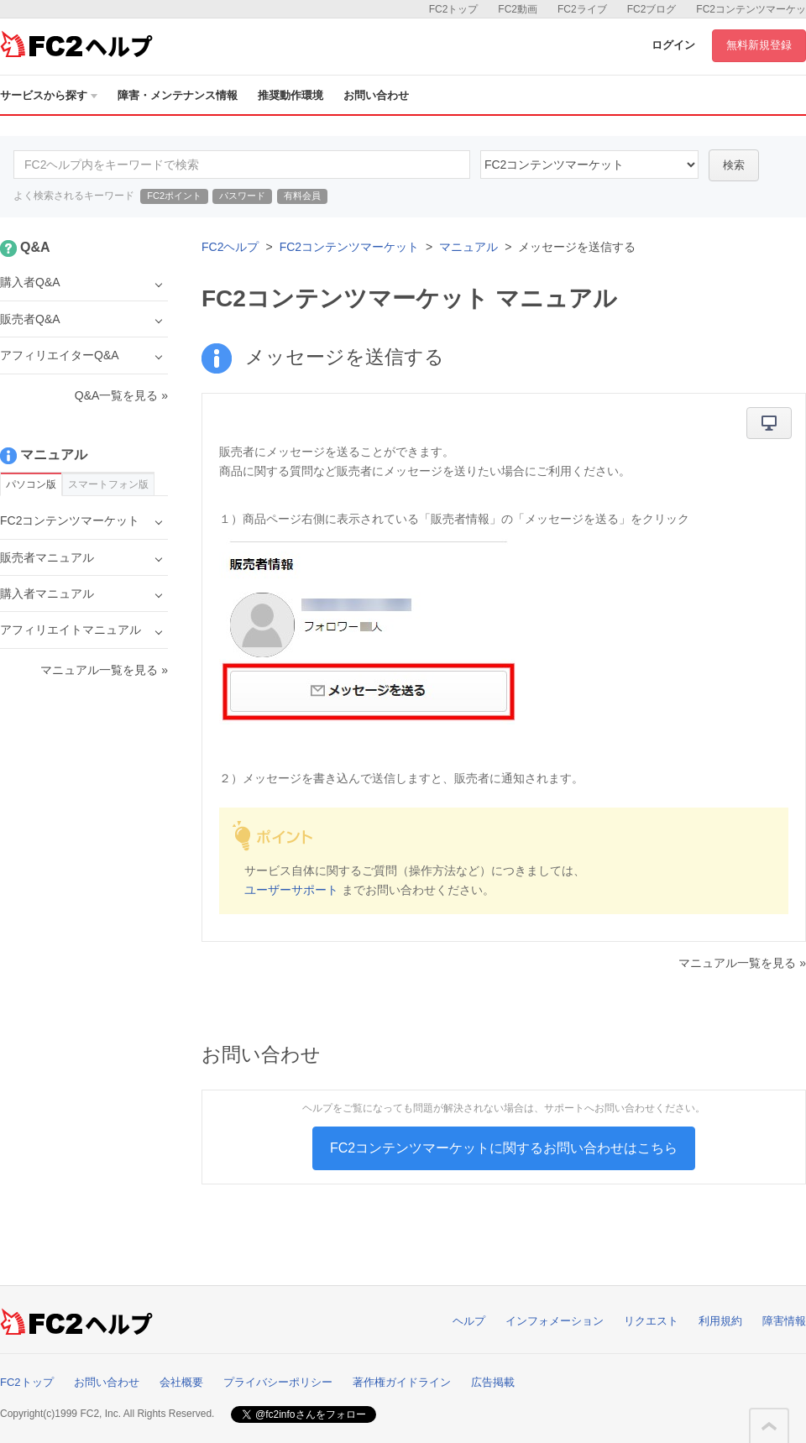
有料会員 (302, 196)
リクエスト (651, 1321)
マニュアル (468, 247)
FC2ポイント (174, 196)
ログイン (673, 45)
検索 (734, 165)
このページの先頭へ (769, 1426)
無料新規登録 (759, 45)
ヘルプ (469, 1321)
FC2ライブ (582, 9)
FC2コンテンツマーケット (349, 247)
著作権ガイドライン (402, 1382)
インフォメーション (554, 1321)
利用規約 (720, 1321)
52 (589, 164)
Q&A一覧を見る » (121, 395)
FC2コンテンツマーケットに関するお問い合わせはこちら (504, 1148)
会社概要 (181, 1382)
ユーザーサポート (291, 890)
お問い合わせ (376, 95)
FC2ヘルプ (230, 247)
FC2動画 (517, 9)
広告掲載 (493, 1382)
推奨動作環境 (290, 95)
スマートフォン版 (108, 484)
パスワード (242, 196)
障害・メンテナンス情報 (178, 95)
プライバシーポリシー (277, 1382)
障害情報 (784, 1321)
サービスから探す (48, 95)
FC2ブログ (652, 9)
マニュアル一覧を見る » (742, 963)
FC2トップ (454, 9)
